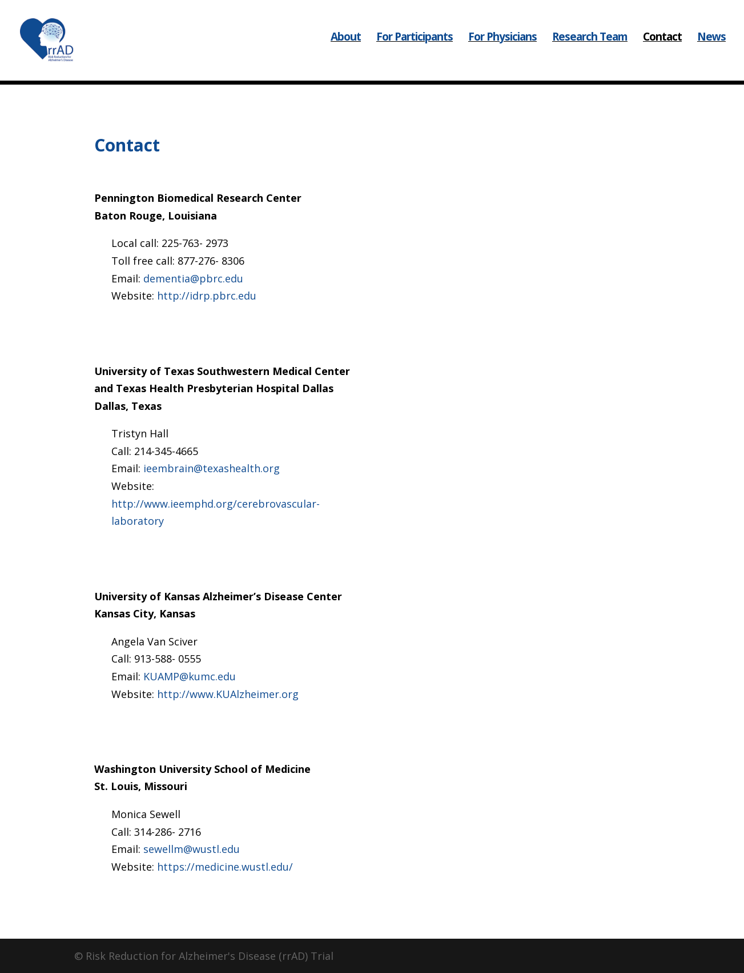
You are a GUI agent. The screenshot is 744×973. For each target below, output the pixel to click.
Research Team (590, 45)
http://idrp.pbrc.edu (206, 295)
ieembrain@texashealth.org (211, 468)
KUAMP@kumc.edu (189, 676)
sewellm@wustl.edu (191, 849)
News (711, 45)
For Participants (414, 45)
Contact (662, 45)
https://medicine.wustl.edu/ (225, 867)
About (346, 45)
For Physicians (502, 45)
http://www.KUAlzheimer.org (228, 694)
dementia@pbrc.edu (193, 278)
